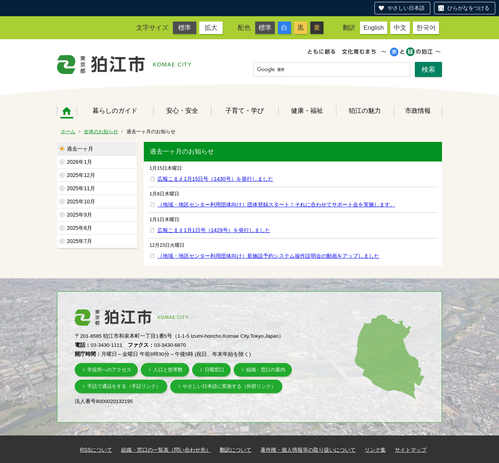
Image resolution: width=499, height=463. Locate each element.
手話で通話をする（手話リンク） (124, 386)
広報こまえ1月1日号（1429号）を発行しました (213, 230)
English (373, 27)
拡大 (211, 27)
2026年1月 (79, 162)
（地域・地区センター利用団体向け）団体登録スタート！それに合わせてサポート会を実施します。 (276, 205)
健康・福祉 (307, 110)
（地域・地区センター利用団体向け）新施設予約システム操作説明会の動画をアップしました (268, 256)
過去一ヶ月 (80, 149)
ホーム (67, 110)
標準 (184, 27)
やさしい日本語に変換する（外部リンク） (229, 386)
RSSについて (96, 450)
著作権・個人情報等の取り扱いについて (308, 450)
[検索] (332, 69)
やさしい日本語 (406, 8)
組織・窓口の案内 (265, 369)
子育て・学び (244, 110)
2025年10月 (81, 201)
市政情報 (418, 110)
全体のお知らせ (101, 131)
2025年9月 (79, 215)
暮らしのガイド (114, 110)
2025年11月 (81, 188)
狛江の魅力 (365, 110)
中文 (400, 27)
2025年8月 (79, 228)
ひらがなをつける (468, 8)
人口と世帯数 (168, 369)
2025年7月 (79, 241)
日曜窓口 (214, 369)
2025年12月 (81, 175)
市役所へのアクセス (109, 369)
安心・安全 (182, 110)
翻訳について (235, 450)
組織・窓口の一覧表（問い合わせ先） (166, 450)
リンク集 (375, 450)
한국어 (426, 27)
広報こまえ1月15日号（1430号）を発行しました (215, 179)
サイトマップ (411, 450)
